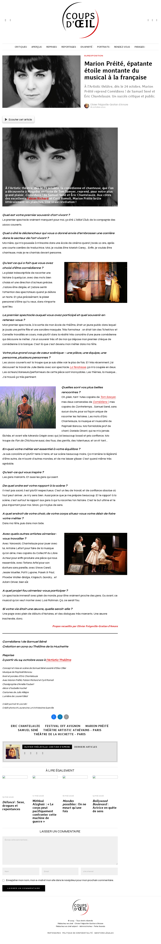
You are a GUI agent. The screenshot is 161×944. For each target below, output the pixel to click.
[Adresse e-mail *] (141, 905)
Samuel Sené (28, 730)
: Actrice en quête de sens (105, 806)
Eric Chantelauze (25, 726)
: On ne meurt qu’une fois (74, 806)
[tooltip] (148, 20)
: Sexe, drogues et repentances (13, 806)
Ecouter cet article (18, 119)
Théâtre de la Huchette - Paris (60, 734)
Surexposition (93, 56)
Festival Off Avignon (62, 726)
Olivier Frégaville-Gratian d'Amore (109, 104)
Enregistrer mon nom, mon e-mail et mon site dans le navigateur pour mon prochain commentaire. (60, 880)
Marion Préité (97, 726)
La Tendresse (78, 367)
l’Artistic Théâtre (58, 660)
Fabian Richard (38, 198)
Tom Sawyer (108, 397)
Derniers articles (85, 747)
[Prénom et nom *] (141, 893)
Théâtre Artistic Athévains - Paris (72, 730)
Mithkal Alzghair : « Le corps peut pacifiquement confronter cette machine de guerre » (44, 811)
